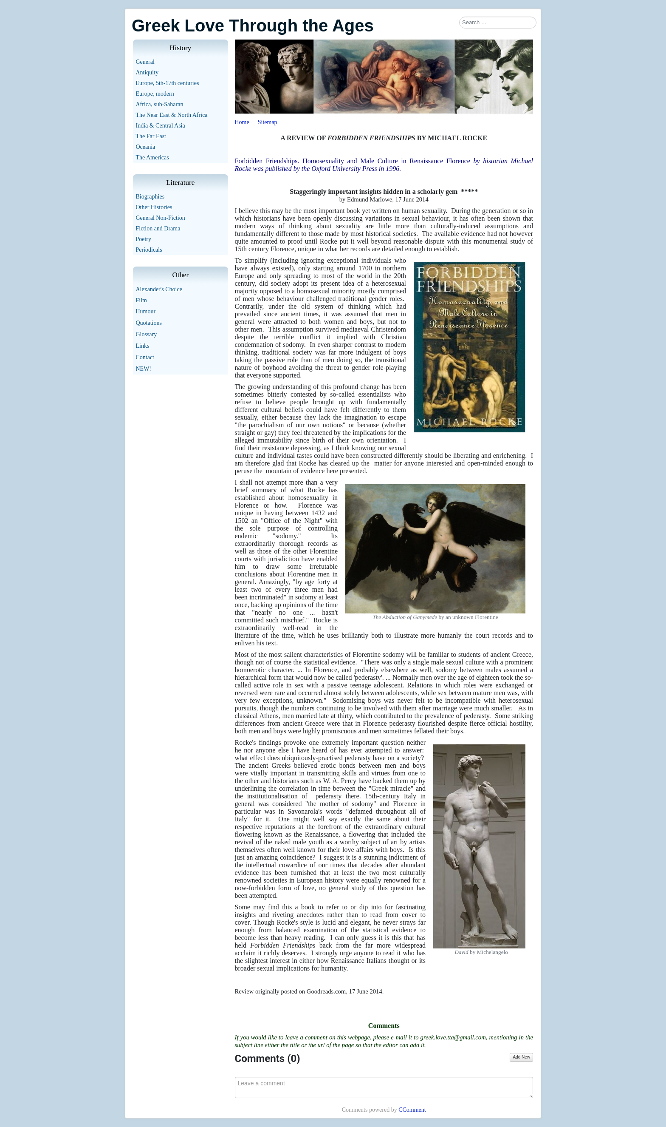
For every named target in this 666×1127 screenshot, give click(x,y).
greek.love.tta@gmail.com (453, 1037)
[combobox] (497, 22)
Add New (521, 1057)
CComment (412, 1110)
